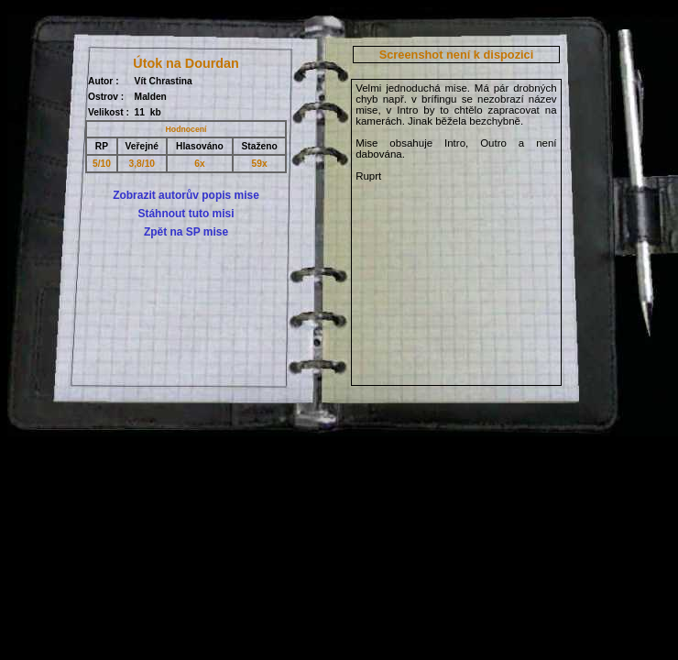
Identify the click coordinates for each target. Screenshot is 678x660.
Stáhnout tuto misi (185, 213)
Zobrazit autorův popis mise (186, 195)
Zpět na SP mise (186, 232)
